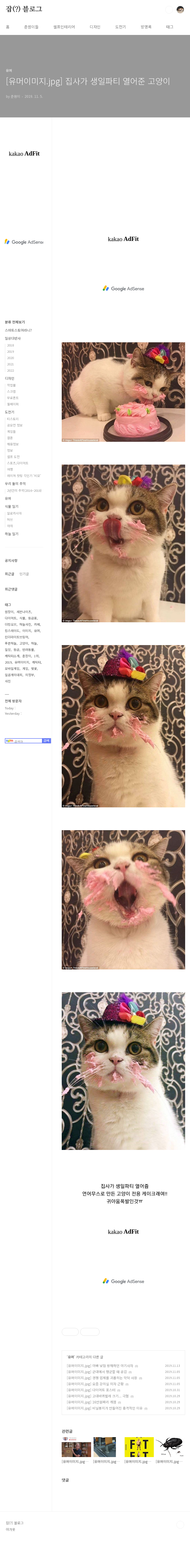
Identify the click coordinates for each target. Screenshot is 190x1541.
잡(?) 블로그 (24, 9)
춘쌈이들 (31, 27)
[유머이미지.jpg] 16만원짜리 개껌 (91, 1402)
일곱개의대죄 (13, 674)
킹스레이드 (12, 630)
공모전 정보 (15, 425)
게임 (25, 668)
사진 (8, 681)
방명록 (146, 27)
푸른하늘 (11, 643)
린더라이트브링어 (16, 637)
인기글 (24, 573)
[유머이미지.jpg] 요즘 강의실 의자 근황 (95, 1383)
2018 (10, 345)
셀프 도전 (13, 456)
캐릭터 (36, 662)
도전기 (120, 27)
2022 (10, 370)
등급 (16, 649)
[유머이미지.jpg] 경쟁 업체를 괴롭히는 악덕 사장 (102, 1377)
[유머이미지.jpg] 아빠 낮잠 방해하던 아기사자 (100, 1365)
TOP (180, 1525)
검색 (169, 9)
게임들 (11, 431)
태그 (169, 27)
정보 (10, 450)
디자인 (95, 27)
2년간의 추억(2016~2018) (24, 490)
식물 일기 (11, 506)
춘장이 (26, 656)
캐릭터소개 (12, 656)
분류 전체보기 (15, 322)
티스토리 (13, 419)
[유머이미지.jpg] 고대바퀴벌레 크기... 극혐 (98, 1395)
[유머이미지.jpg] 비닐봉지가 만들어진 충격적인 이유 (105, 1408)
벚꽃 (34, 668)
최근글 (9, 573)
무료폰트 (13, 397)
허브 (10, 519)
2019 (10, 351)
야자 (10, 526)
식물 (22, 618)
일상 (8, 649)
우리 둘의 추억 (15, 483)
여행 (10, 469)
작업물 (11, 385)
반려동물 (28, 649)
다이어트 (11, 618)
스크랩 (11, 391)
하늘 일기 (11, 533)
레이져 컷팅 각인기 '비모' (24, 475)
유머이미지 (22, 662)
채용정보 (13, 444)
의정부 (29, 674)
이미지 (26, 630)
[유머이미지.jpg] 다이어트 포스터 (91, 1389)
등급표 (32, 618)
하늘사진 (25, 624)
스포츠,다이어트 (17, 463)
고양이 (23, 643)
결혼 (10, 437)
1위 (36, 656)
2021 (10, 364)
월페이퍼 (13, 404)
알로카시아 (14, 513)
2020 (10, 357)
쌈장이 (9, 611)
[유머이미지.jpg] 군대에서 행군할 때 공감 (97, 1371)
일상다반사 (13, 338)
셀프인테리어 (64, 27)
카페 (37, 624)
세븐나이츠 (24, 611)
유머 (71, 1356)
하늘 (34, 643)
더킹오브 (11, 624)
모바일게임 (12, 668)
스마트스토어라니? (18, 330)
